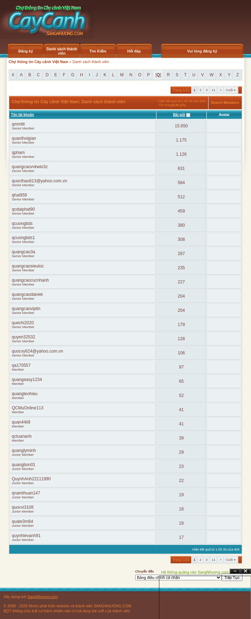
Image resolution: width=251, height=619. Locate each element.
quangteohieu (25, 393)
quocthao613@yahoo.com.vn (39, 180)
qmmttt (18, 124)
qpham (18, 152)
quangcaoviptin (26, 308)
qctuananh (22, 436)
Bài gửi (179, 115)
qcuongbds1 (23, 237)
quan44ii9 (21, 422)
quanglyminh (24, 450)
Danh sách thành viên (62, 51)
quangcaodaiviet (27, 294)
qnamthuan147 (26, 493)
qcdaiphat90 (23, 209)
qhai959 (19, 195)
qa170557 (21, 365)
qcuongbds (22, 223)
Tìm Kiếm (97, 51)
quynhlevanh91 (26, 535)
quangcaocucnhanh (30, 280)
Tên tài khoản (22, 115)
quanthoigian (24, 138)
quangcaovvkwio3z (29, 166)
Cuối (231, 90)
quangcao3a (23, 251)
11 (213, 90)
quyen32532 (23, 337)
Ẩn (235, 571)
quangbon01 (23, 464)
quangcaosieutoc (28, 266)
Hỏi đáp (134, 51)
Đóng (245, 571)
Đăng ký (25, 51)
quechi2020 (23, 322)
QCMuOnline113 (27, 407)
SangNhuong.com (42, 597)
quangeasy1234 (27, 379)
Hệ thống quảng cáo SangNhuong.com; (195, 572)
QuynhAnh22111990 (31, 478)
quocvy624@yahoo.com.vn (37, 351)
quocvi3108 (22, 507)
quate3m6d (22, 521)
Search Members (225, 103)
